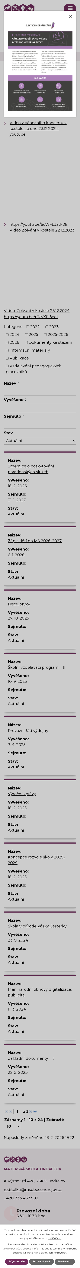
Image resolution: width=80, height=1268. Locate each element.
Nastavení (64, 1261)
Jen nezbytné (41, 1261)
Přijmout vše (17, 1261)
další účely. (54, 1238)
